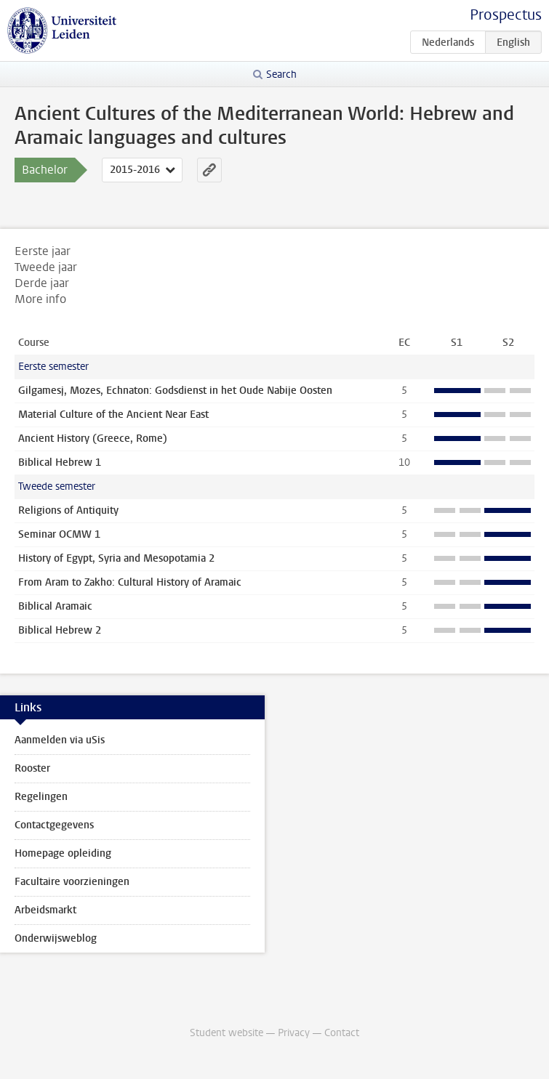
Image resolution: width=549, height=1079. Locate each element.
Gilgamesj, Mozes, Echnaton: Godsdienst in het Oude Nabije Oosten (175, 390)
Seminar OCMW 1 (59, 534)
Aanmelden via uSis (60, 740)
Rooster (32, 768)
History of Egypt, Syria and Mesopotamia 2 (116, 558)
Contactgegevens (54, 825)
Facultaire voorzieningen (72, 882)
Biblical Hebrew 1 (59, 462)
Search (281, 74)
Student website (226, 1033)
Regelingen (41, 797)
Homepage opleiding (63, 853)
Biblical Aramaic (55, 606)
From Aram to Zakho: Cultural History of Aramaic (129, 582)
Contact (341, 1033)
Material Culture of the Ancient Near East (113, 414)
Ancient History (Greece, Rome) (92, 438)
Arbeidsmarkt (45, 910)
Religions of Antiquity (68, 510)
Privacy (294, 1033)
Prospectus (506, 15)
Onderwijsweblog (56, 938)
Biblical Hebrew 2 (59, 630)
